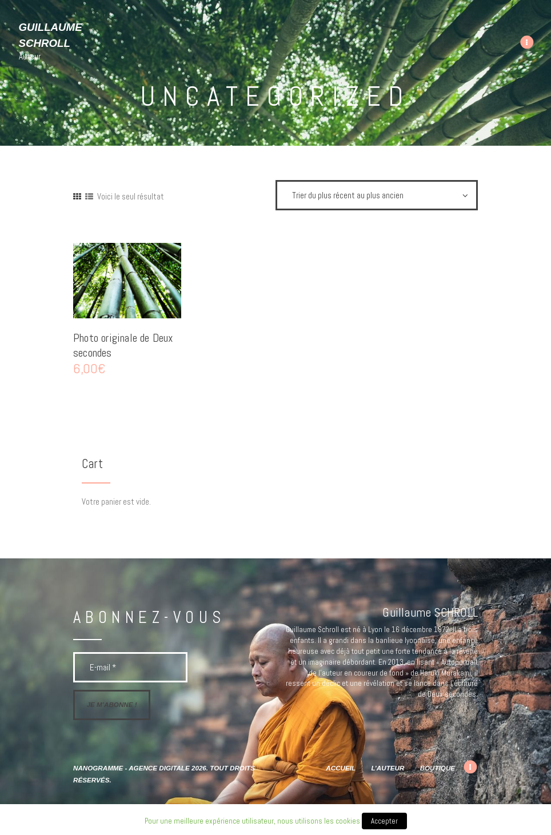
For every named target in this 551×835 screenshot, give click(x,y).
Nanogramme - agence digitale (131, 768)
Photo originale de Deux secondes (123, 345)
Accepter (384, 821)
